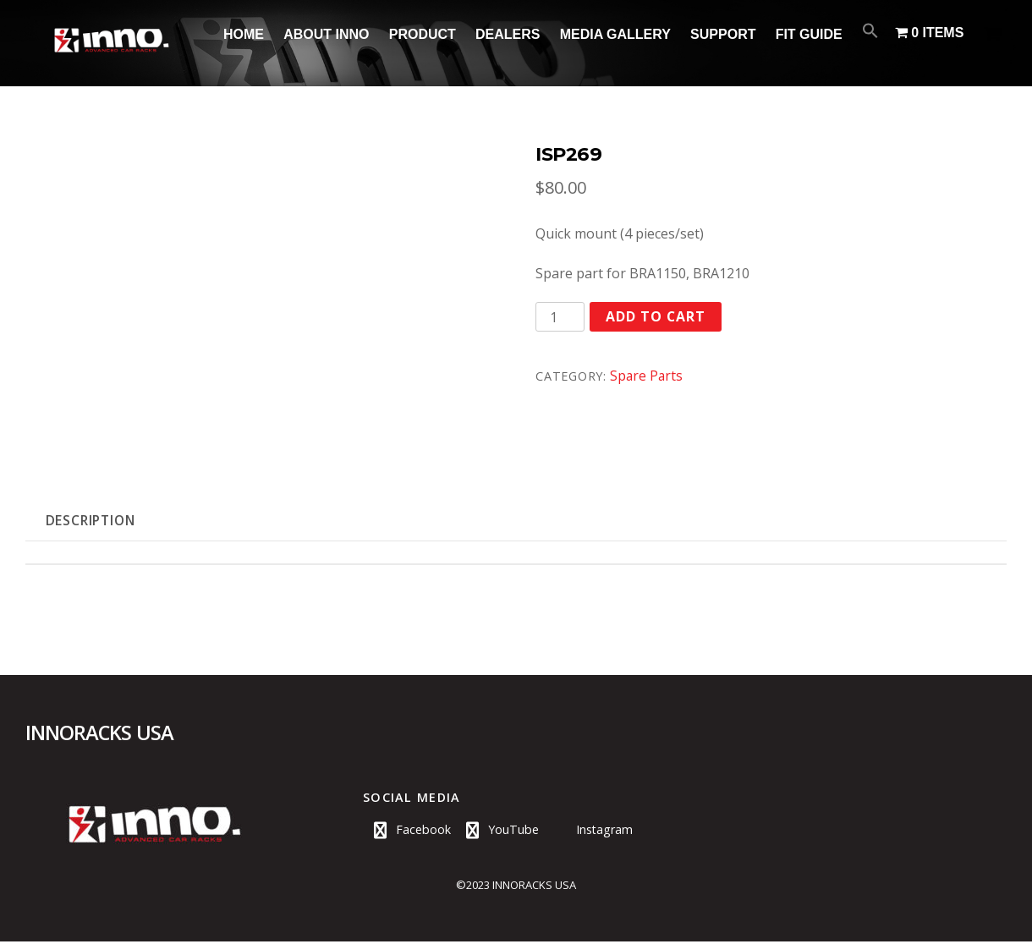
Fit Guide (809, 34)
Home (243, 34)
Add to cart (656, 317)
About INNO (326, 34)
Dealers (507, 34)
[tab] (93, 521)
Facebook (409, 832)
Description (94, 521)
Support (722, 34)
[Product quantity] (560, 317)
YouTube (499, 832)
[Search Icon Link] (870, 31)
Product (422, 34)
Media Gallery (615, 34)
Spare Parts (647, 375)
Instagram (590, 832)
